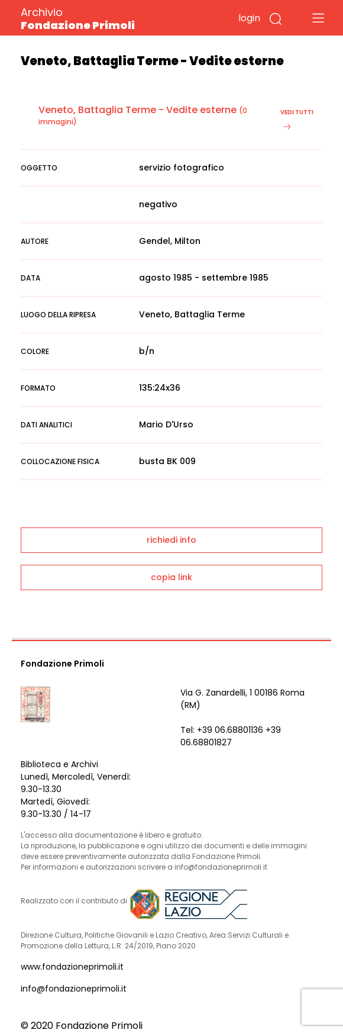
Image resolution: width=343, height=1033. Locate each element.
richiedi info (171, 540)
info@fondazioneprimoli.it (74, 989)
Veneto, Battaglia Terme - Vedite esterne (137, 110)
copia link (171, 577)
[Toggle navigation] (318, 18)
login (249, 18)
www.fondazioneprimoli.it (72, 967)
